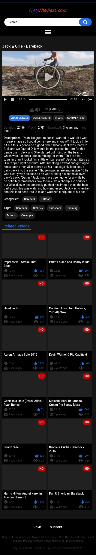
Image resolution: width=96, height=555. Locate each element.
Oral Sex (38, 208)
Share (59, 117)
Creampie (27, 215)
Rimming (72, 208)
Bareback (30, 199)
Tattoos (45, 199)
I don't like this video (37, 110)
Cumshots (55, 208)
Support (56, 527)
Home (38, 527)
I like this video (32, 110)
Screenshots (42, 117)
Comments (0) (76, 117)
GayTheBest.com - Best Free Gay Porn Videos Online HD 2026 (48, 548)
